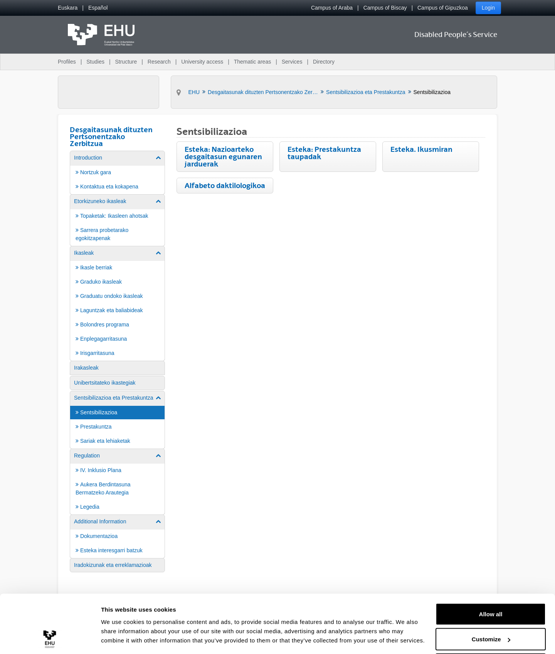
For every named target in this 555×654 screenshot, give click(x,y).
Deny (491, 633)
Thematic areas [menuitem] (252, 62)
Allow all (491, 583)
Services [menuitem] (292, 62)
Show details (119, 630)
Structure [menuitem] (126, 62)
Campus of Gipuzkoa (442, 8)
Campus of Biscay (385, 8)
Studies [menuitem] (95, 62)
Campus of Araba (332, 8)
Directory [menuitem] (324, 62)
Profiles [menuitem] (67, 62)
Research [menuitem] (159, 62)
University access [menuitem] (202, 62)
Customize (491, 608)
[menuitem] (67, 8)
